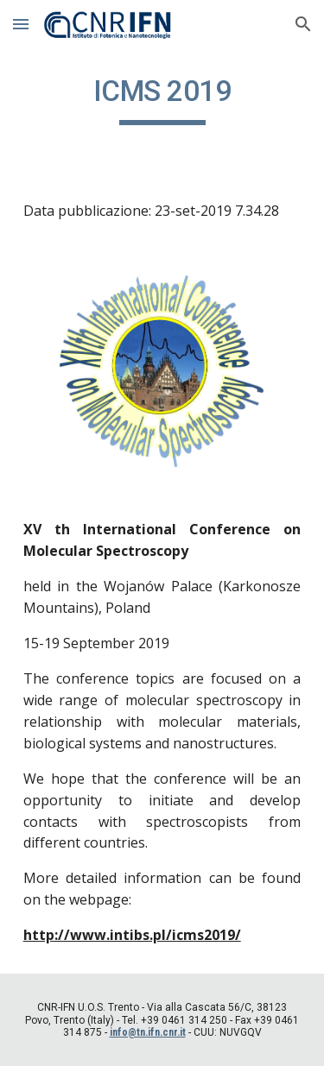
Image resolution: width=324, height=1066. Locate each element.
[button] (20, 23)
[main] (162, 99)
